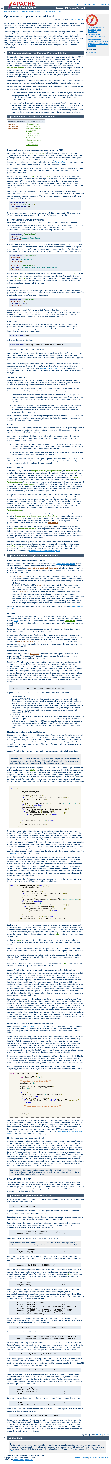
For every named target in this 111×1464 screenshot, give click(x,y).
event (39, 585)
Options (29, 142)
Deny (49, 177)
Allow (31, 177)
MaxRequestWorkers (15, 68)
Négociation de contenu (48, 368)
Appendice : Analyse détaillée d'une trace (30, 1195)
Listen (33, 770)
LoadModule (70, 621)
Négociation (12, 321)
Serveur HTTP (16, 11)
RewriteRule (20, 278)
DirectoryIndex (33, 126)
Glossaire (96, 4)
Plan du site (105, 4)
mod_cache (34, 654)
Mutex (18, 940)
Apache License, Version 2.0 (23, 1460)
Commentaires (93, 52)
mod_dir (11, 124)
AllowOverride (32, 124)
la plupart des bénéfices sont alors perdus (44, 551)
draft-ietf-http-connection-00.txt (34, 1026)
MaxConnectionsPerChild (25, 529)
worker (22, 576)
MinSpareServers (33, 140)
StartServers (32, 145)
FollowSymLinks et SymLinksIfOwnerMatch (27, 220)
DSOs (16, 621)
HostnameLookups (33, 129)
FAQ (90, 4)
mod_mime (21, 642)
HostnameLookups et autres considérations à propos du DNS (35, 150)
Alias (9, 278)
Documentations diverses (52, 11)
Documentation (27, 11)
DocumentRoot (71, 274)
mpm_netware (33, 568)
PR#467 (14, 853)
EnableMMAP (31, 131)
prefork (22, 592)
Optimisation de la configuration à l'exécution (97, 35)
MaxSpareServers (33, 138)
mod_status (13, 129)
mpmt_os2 (44, 568)
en (72, 19)
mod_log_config (43, 642)
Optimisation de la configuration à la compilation (98, 40)
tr (83, 19)
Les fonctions (12, 925)
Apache (6, 11)
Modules (77, 4)
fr (76, 19)
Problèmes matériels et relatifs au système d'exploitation (96, 30)
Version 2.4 (38, 11)
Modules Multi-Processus (65, 564)
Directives (84, 4)
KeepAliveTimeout (34, 136)
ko (79, 19)
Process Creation (15, 468)
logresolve (60, 162)
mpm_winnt (54, 568)
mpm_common (13, 126)
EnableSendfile (33, 133)
